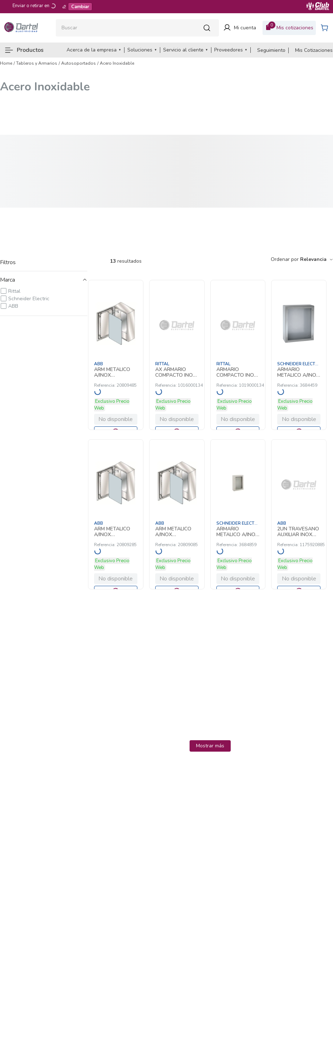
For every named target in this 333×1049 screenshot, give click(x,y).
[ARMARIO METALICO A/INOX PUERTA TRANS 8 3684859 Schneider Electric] (238, 514)
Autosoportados (78, 63)
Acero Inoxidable (117, 63)
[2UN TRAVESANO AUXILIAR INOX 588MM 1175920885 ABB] (298, 514)
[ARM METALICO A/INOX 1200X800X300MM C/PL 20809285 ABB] (115, 514)
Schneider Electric (28, 298)
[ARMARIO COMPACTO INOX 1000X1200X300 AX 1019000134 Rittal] (238, 355)
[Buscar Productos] (209, 28)
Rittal (14, 291)
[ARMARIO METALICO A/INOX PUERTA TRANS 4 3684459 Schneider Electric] (298, 355)
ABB (13, 306)
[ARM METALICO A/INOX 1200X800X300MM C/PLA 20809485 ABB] (115, 355)
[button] (43, 280)
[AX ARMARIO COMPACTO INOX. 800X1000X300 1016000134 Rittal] (177, 355)
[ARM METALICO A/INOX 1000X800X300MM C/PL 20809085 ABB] (177, 514)
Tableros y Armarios (36, 63)
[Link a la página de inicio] (6, 63)
